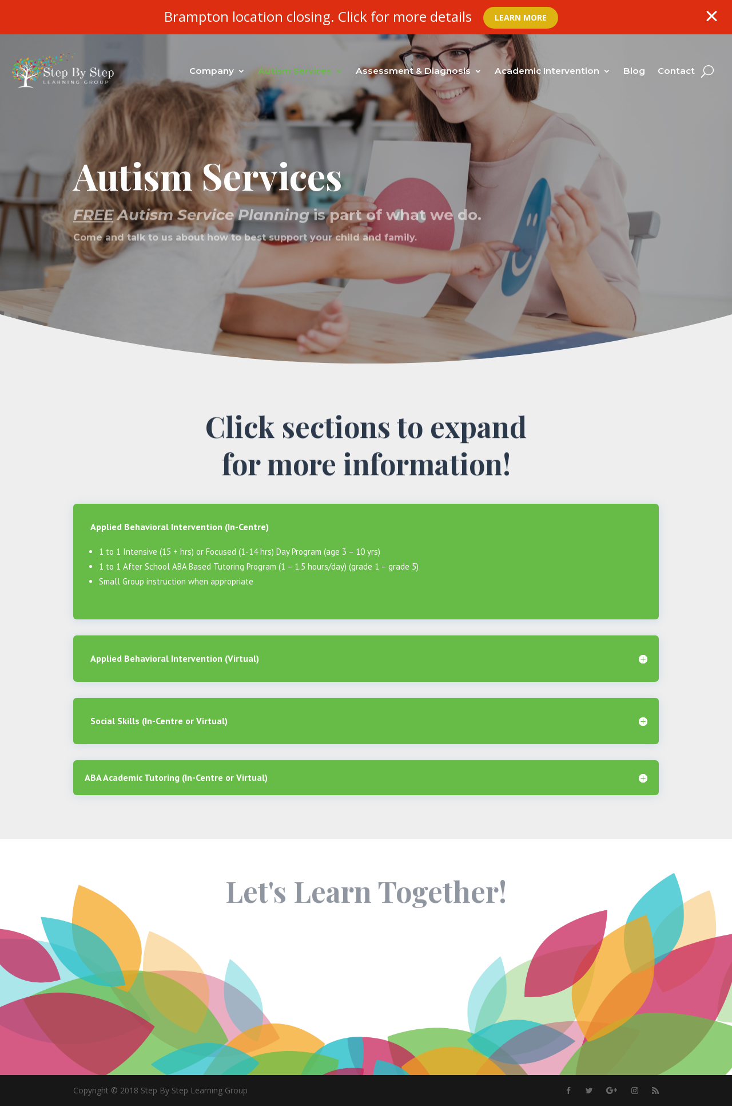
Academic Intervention (547, 70)
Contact (676, 70)
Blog (634, 70)
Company (211, 70)
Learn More (521, 17)
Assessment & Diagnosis (413, 70)
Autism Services (295, 70)
